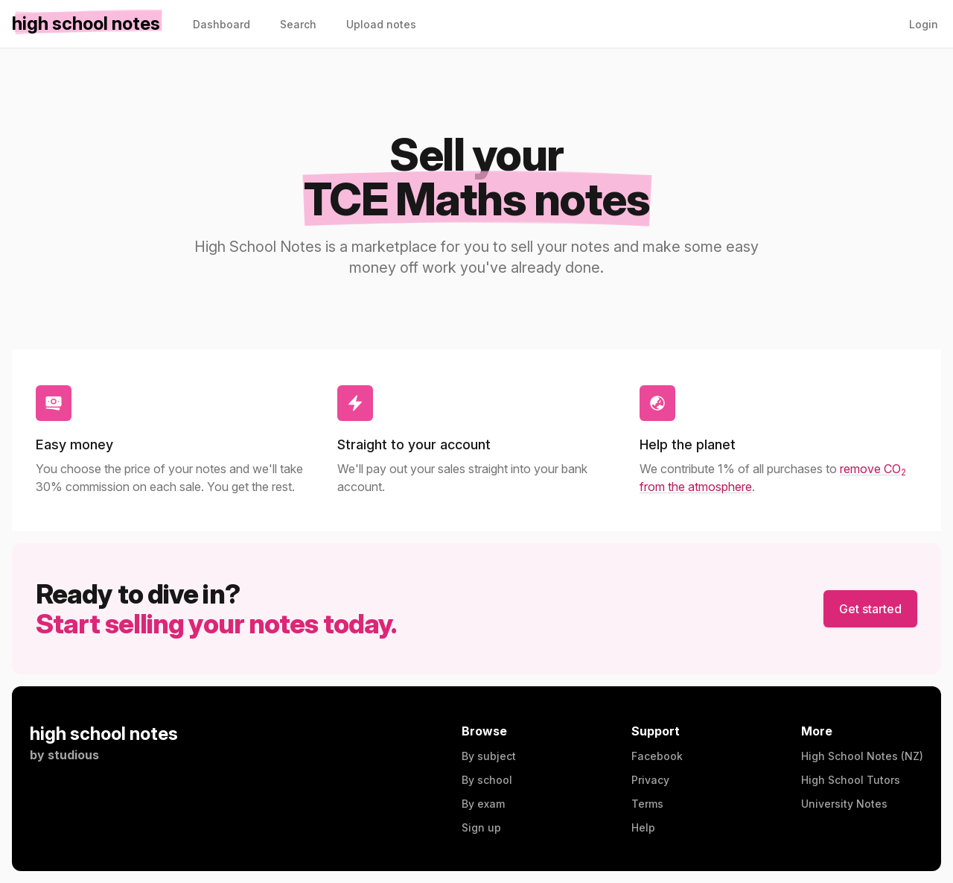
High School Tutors (850, 779)
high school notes (104, 733)
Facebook (657, 756)
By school (487, 779)
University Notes (844, 803)
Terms (647, 803)
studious (73, 754)
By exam (483, 803)
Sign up (481, 827)
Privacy (650, 779)
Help (643, 827)
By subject (489, 756)
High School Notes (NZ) (862, 756)
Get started (870, 608)
